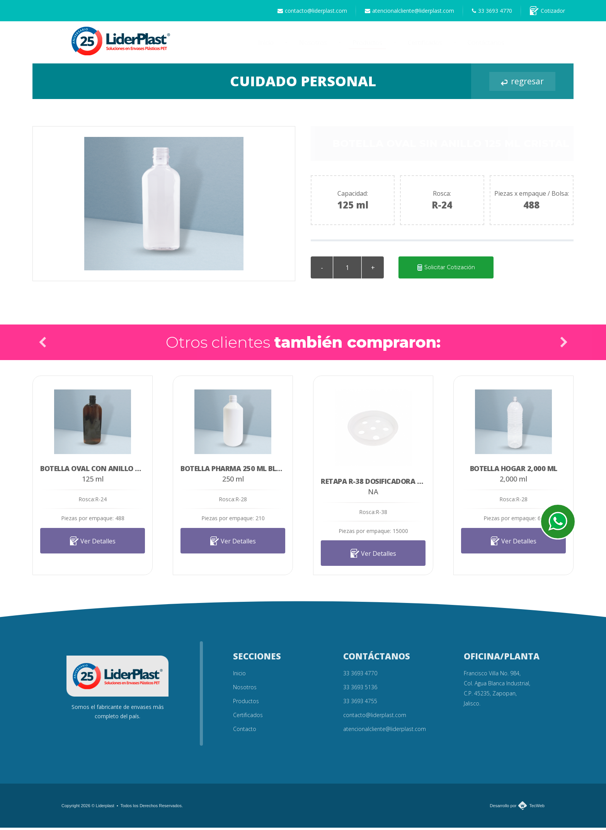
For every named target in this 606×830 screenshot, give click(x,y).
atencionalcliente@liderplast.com (402, 11)
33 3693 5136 (360, 689)
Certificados (425, 45)
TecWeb (537, 808)
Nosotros (313, 45)
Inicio (266, 45)
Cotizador (545, 11)
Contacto (244, 731)
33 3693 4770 (488, 11)
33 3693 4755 (360, 703)
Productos (367, 45)
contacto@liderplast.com (302, 11)
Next (563, 344)
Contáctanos (486, 45)
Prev (42, 344)
